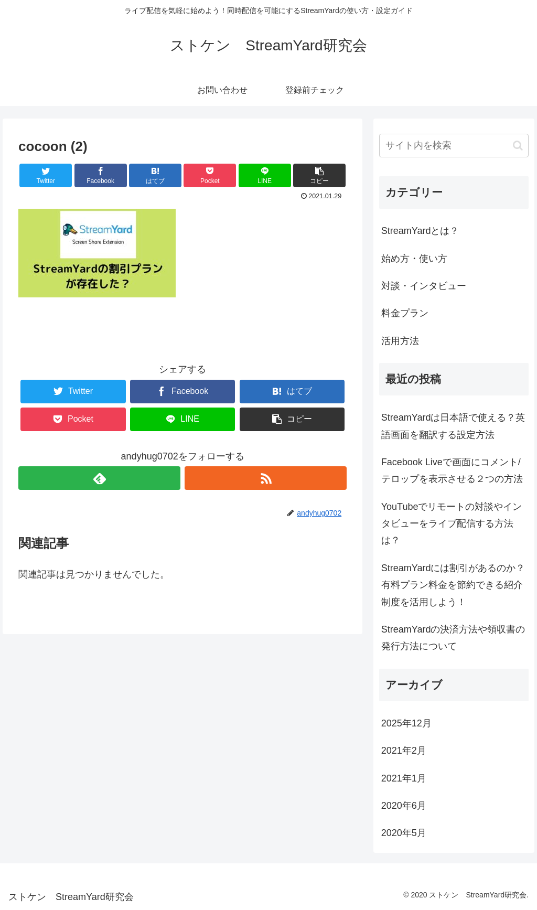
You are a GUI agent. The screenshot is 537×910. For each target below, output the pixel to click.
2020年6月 (403, 805)
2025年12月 (406, 723)
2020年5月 (403, 833)
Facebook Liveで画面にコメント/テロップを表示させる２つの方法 (452, 470)
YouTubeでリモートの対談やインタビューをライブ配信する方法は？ (451, 523)
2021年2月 (403, 750)
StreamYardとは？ (420, 231)
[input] (454, 145)
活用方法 (400, 341)
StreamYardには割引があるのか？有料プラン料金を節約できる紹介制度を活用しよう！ (453, 585)
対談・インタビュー (423, 286)
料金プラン (404, 313)
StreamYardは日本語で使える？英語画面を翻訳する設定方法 (453, 426)
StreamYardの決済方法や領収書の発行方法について (453, 637)
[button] (518, 146)
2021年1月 (403, 778)
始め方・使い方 (414, 258)
